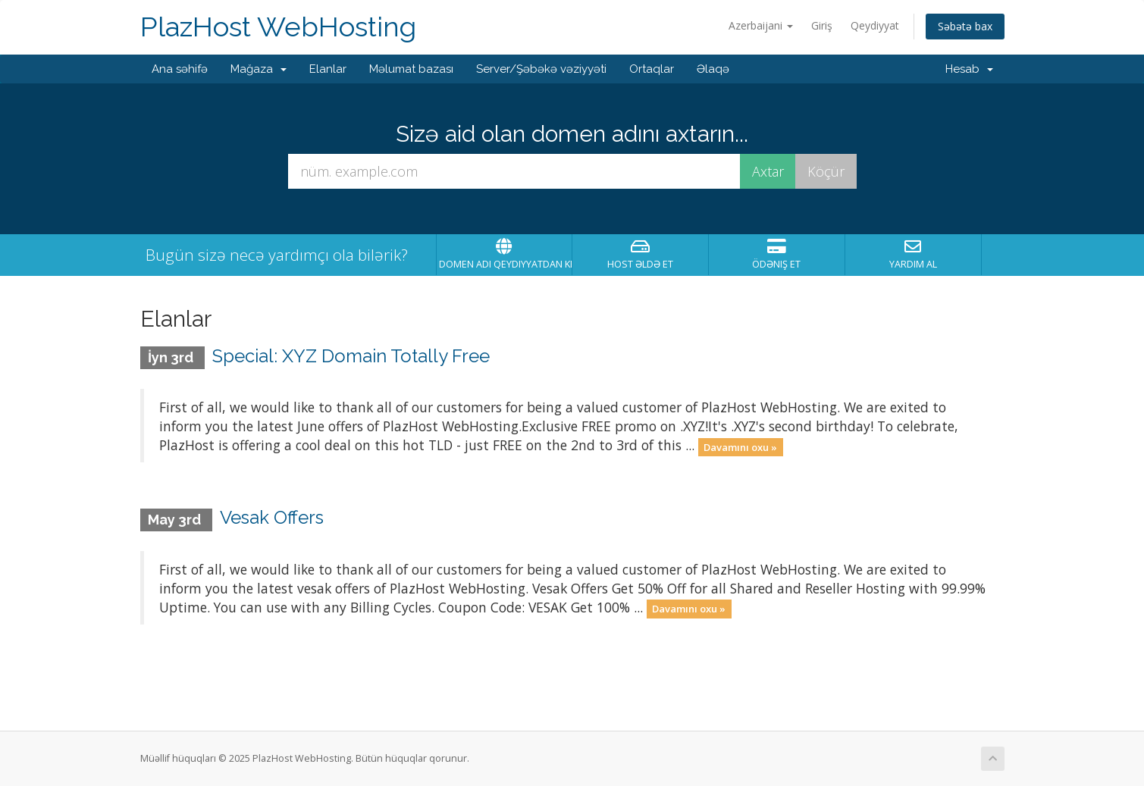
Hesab (969, 69)
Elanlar (327, 69)
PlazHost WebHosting (278, 27)
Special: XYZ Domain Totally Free (351, 356)
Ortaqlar (651, 69)
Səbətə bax (965, 26)
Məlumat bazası (411, 69)
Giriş (821, 25)
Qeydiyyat (875, 25)
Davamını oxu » (740, 446)
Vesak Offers (272, 517)
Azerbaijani (761, 25)
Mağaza (258, 69)
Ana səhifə (180, 69)
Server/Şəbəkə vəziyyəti (541, 69)
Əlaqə (713, 69)
